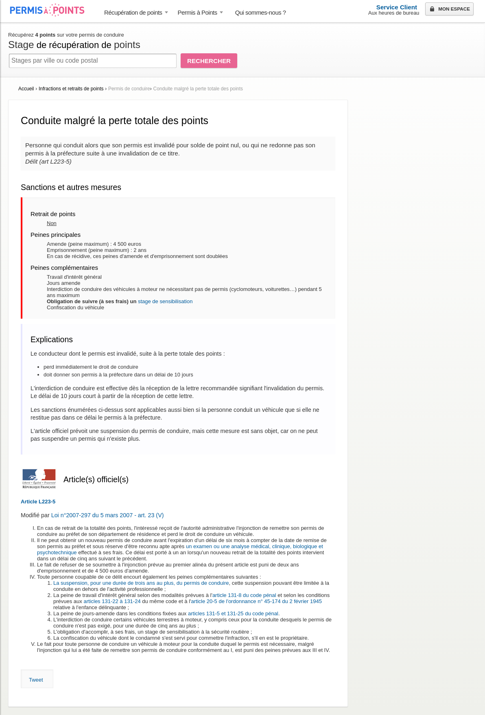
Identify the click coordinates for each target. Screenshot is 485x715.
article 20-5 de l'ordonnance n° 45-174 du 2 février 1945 (256, 601)
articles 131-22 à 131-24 (111, 601)
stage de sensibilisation (165, 301)
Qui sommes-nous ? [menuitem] (260, 12)
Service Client (396, 7)
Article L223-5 (38, 502)
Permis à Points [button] (197, 12)
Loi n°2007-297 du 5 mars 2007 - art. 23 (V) (107, 515)
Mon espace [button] (449, 9)
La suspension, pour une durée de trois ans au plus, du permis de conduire (141, 583)
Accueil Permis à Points (51, 9)
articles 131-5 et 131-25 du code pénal (233, 613)
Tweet (36, 680)
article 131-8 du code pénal (244, 595)
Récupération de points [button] (133, 12)
